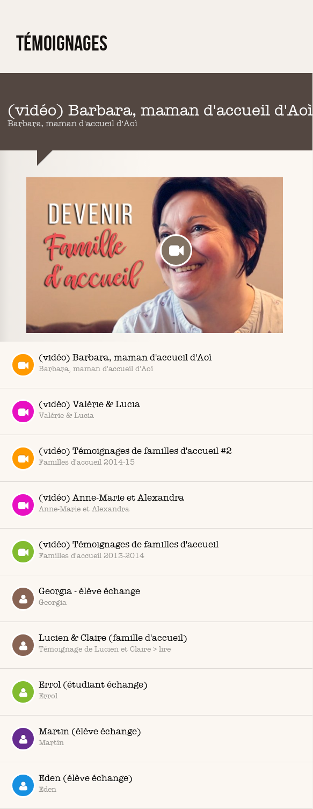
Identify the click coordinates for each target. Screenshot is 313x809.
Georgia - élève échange (75, 598)
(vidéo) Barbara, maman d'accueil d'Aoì (111, 364)
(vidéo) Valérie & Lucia (75, 411)
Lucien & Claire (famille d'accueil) (99, 645)
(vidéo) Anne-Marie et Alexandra (97, 505)
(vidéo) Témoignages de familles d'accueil (115, 551)
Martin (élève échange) (76, 738)
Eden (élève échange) (72, 785)
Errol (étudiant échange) (79, 692)
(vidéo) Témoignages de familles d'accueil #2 (121, 458)
